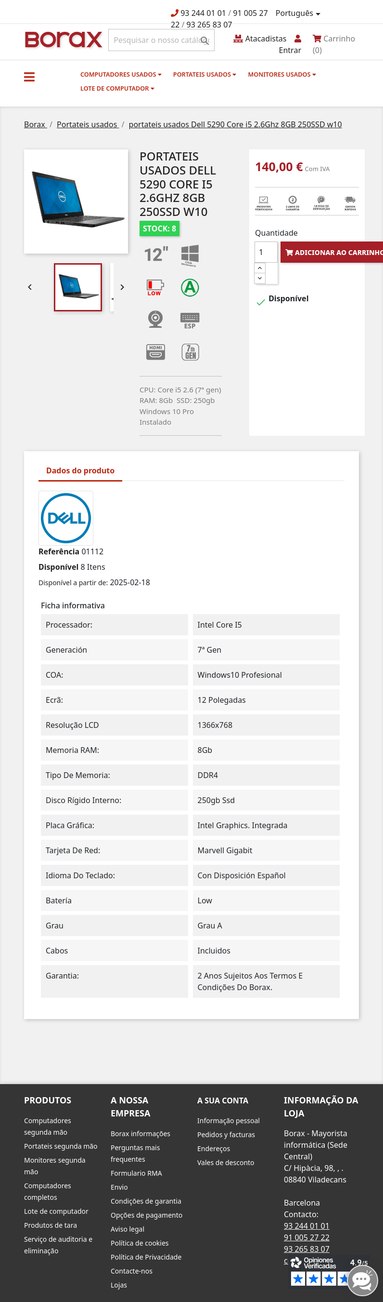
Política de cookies (140, 1243)
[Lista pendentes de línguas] (300, 13)
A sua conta (222, 1100)
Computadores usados (121, 74)
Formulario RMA (136, 1173)
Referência (58, 551)
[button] (29, 76)
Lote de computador (117, 88)
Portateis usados (204, 74)
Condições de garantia (146, 1201)
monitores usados (282, 74)
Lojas (119, 1284)
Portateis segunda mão (61, 1146)
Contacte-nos (132, 1270)
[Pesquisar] (161, 40)
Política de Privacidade (146, 1257)
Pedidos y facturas (226, 1134)
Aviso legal (127, 1229)
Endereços (213, 1148)
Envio (119, 1187)
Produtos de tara (50, 1225)
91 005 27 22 (307, 1237)
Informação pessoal (228, 1120)
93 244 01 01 (203, 13)
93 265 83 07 (209, 24)
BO (62, 38)
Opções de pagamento (146, 1215)
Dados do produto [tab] (80, 470)
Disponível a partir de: (73, 582)
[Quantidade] (266, 252)
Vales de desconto (226, 1162)
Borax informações (140, 1133)
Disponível (58, 567)
